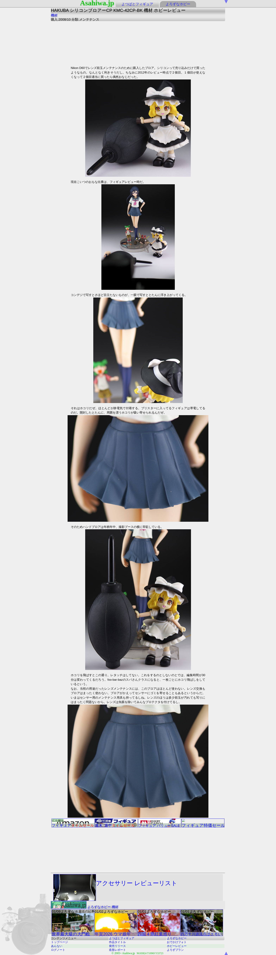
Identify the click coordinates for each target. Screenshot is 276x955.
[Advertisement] (102, 43)
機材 (54, 15)
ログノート (58, 949)
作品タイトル (117, 942)
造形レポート (117, 949)
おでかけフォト (177, 942)
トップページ (59, 942)
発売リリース (117, 945)
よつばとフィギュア (137, 4)
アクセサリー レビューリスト (115, 887)
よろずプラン (175, 949)
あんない (56, 945)
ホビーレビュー (177, 945)
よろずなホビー (178, 4)
